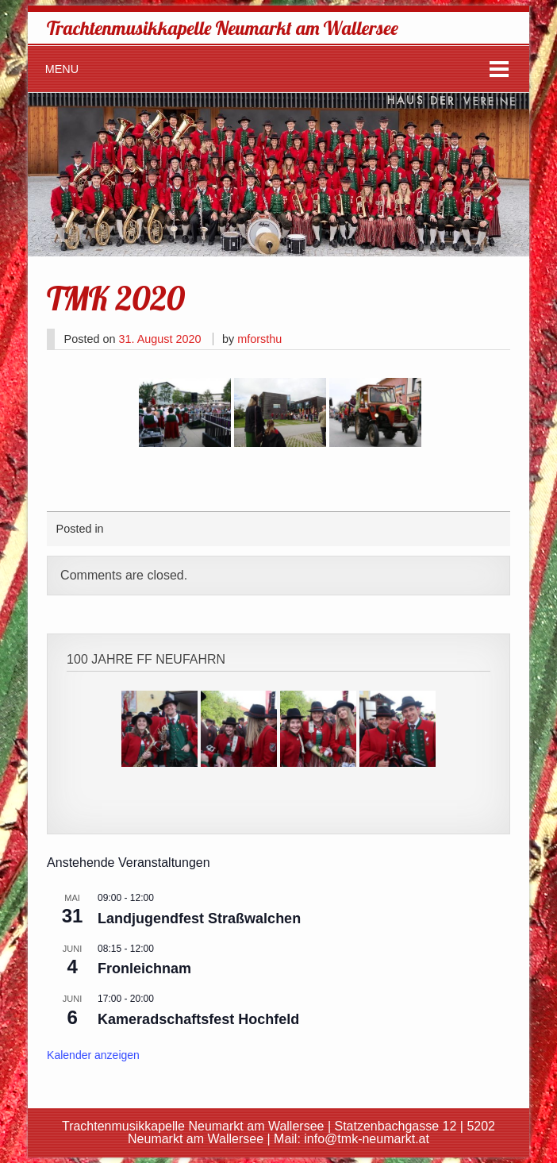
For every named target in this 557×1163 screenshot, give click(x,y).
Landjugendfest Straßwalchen (199, 918)
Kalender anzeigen (93, 1055)
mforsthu (259, 339)
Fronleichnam (144, 968)
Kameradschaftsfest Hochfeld (198, 1019)
